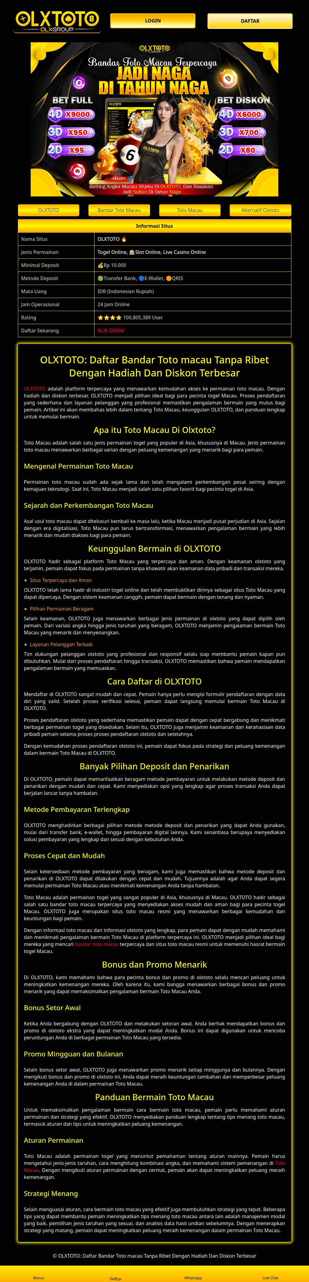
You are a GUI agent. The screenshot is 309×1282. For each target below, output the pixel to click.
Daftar (116, 1273)
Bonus (38, 1274)
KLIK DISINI (111, 330)
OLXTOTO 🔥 (112, 239)
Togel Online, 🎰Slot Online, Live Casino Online (152, 252)
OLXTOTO (35, 388)
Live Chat (270, 1274)
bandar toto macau (96, 944)
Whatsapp (193, 1274)
